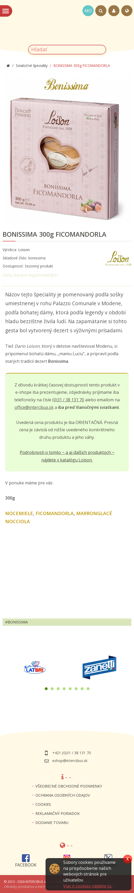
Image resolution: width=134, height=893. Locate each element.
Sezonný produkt (39, 266)
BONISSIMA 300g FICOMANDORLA (54, 234)
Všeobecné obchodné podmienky (68, 786)
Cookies (43, 804)
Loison (24, 249)
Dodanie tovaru (51, 822)
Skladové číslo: (15, 257)
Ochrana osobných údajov (62, 795)
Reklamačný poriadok (57, 813)
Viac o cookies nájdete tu (87, 886)
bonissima (18, 622)
